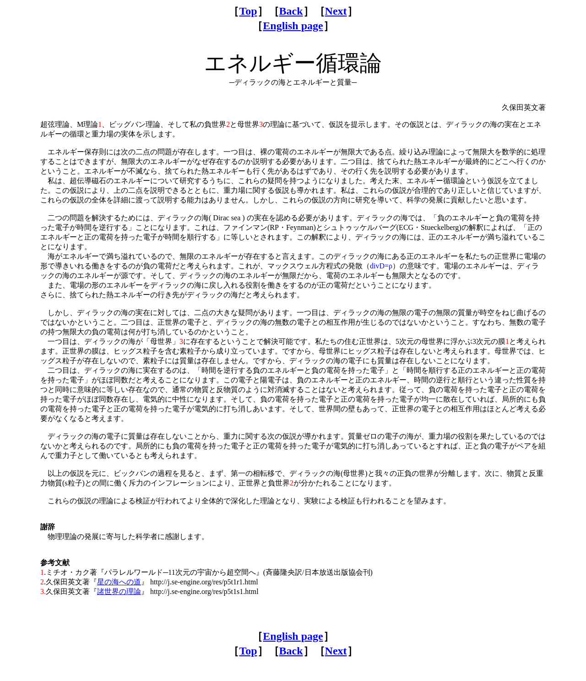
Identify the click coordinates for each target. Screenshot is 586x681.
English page (293, 26)
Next (336, 11)
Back (291, 11)
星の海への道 (119, 582)
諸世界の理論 (119, 591)
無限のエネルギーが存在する (227, 256)
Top (248, 11)
